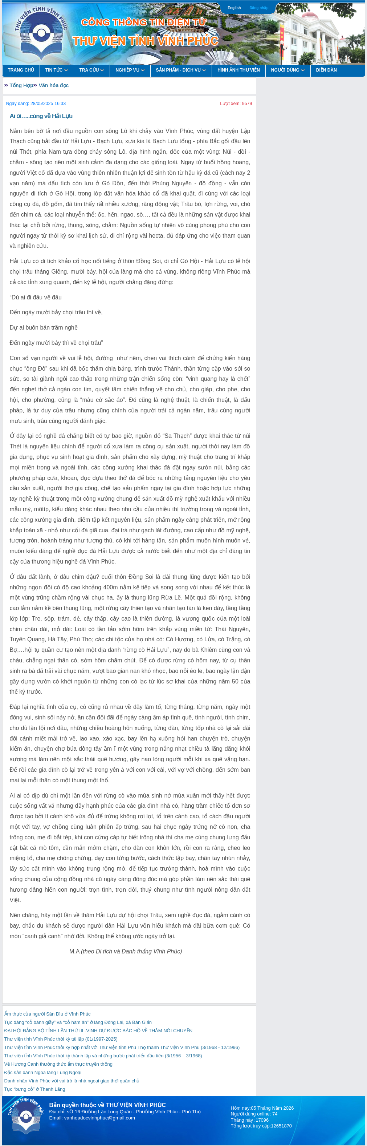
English (234, 8)
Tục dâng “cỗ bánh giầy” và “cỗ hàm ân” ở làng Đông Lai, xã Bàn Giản (78, 1022)
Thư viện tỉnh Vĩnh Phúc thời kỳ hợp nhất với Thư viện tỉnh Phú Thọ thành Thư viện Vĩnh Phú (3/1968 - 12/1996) (122, 1047)
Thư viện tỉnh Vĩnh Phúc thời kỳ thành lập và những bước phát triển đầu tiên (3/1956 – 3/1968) (103, 1055)
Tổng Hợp (21, 85)
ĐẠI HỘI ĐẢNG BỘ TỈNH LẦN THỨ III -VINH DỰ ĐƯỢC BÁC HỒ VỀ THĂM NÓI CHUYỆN (98, 1030)
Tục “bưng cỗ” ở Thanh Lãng (34, 1089)
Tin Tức (56, 70)
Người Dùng (288, 70)
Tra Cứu (92, 70)
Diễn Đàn (326, 70)
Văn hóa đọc (54, 85)
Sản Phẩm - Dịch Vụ (181, 70)
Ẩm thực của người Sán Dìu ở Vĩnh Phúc (47, 1014)
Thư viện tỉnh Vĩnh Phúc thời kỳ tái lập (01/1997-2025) (61, 1039)
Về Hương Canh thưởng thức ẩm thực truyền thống (58, 1064)
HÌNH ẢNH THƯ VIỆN (238, 70)
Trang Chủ (21, 70)
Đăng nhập (258, 8)
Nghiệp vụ (129, 70)
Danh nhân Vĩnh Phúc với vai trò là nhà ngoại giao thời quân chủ (72, 1081)
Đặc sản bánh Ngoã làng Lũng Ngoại (43, 1072)
